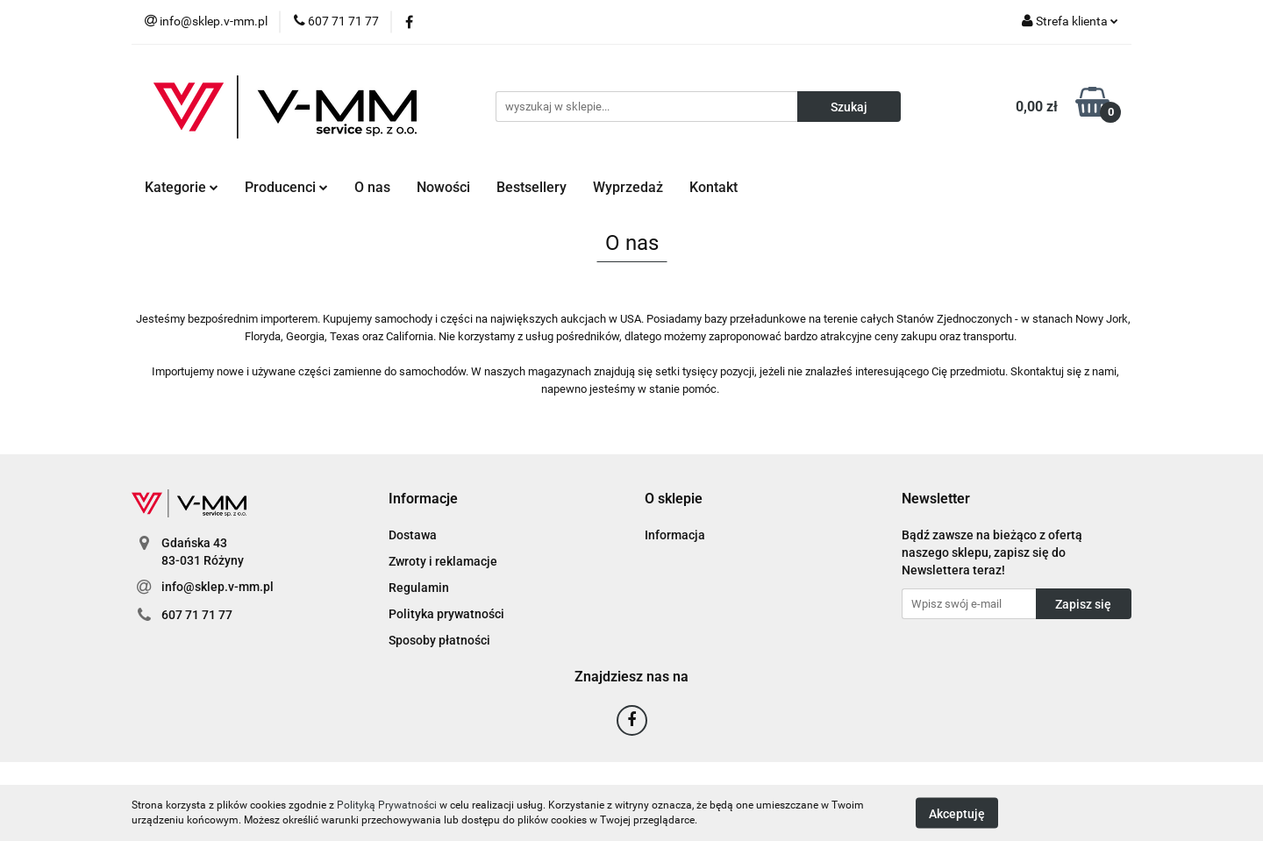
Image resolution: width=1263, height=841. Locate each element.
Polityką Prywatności (387, 805)
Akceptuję (957, 813)
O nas (372, 187)
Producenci (286, 187)
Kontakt (713, 187)
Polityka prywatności (446, 614)
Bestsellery (531, 187)
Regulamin (419, 588)
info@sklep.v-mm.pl (217, 587)
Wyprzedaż (628, 187)
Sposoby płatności (439, 640)
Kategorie (181, 187)
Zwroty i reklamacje (443, 561)
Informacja (675, 535)
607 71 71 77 (196, 615)
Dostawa (413, 535)
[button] (423, 499)
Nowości (443, 187)
